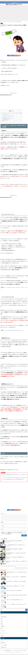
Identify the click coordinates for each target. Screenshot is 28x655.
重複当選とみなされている (7, 118)
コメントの (3, 646)
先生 (2, 615)
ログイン (2, 641)
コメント (2, 513)
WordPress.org (3, 648)
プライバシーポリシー (18, 651)
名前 (2, 523)
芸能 (2, 629)
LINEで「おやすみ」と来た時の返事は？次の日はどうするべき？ (8, 567)
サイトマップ (12, 651)
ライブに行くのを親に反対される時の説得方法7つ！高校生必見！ (14, 477)
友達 (2, 622)
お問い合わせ (24, 651)
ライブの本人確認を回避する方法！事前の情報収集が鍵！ (13, 479)
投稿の (3, 643)
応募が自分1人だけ (6, 117)
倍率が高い (4, 114)
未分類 (1, 23)
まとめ (2, 121)
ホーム (3, 651)
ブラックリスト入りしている (7, 115)
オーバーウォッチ (4, 634)
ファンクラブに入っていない (7, 116)
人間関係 (2, 627)
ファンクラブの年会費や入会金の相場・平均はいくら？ (14, 330)
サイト (2, 530)
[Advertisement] (14, 13)
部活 (2, 620)
